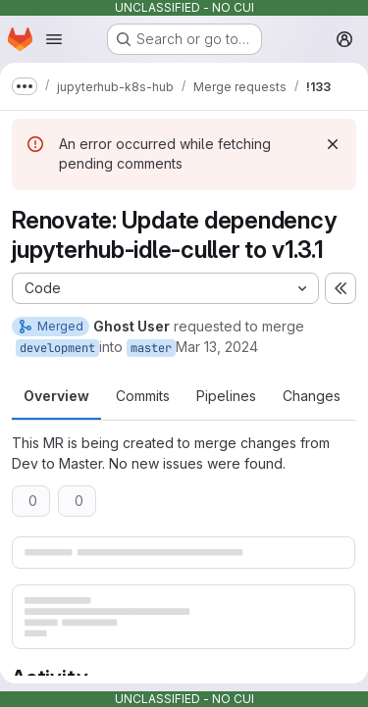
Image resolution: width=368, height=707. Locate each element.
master (151, 348)
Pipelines (226, 395)
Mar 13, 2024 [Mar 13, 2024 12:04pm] (217, 346)
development (57, 348)
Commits (143, 395)
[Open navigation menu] (54, 39)
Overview (56, 395)
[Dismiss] (332, 144)
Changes (312, 395)
